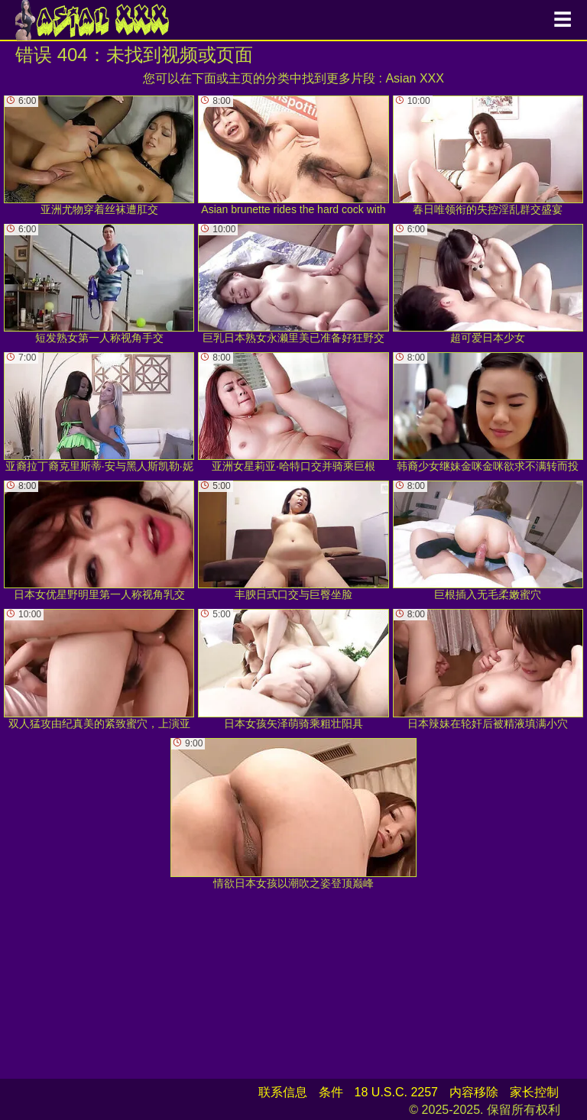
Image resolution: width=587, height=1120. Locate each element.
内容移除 (473, 1092)
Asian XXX (414, 78)
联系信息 (282, 1092)
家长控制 (534, 1092)
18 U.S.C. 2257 (396, 1092)
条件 (331, 1092)
